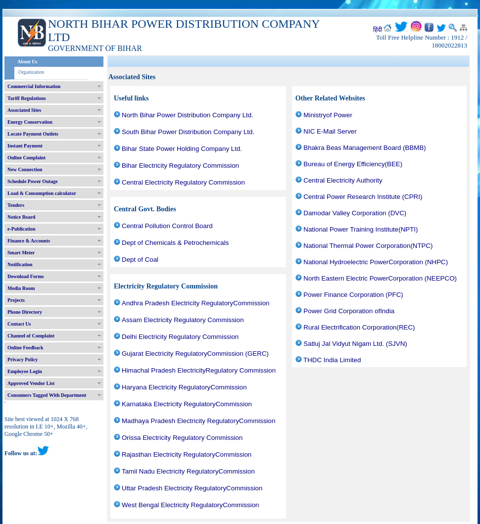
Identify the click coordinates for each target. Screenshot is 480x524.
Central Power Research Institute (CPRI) (362, 196)
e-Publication (21, 229)
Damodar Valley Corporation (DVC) (354, 213)
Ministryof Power (327, 115)
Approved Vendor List (30, 383)
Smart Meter (21, 252)
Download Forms (25, 276)
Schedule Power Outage (32, 181)
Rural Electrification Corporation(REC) (359, 327)
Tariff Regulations (26, 98)
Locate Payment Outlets (32, 134)
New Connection (24, 169)
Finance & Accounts (28, 240)
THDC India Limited (332, 360)
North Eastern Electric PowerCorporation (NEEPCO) (380, 278)
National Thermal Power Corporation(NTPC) (367, 245)
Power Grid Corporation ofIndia (348, 311)
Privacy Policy (22, 359)
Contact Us (19, 324)
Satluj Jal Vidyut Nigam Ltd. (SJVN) (355, 343)
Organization (31, 72)
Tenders (15, 205)
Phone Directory (24, 312)
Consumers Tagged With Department (46, 395)
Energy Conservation (29, 122)
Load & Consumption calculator (41, 193)
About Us (27, 61)
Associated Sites (24, 110)
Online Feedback (25, 347)
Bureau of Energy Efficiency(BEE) (352, 164)
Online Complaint (26, 157)
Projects (16, 300)
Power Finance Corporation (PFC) (353, 294)
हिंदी (377, 29)
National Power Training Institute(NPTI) (360, 229)
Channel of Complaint (30, 335)
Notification (20, 264)
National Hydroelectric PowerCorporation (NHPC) (375, 262)
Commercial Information (33, 86)
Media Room (21, 288)
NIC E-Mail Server (329, 131)
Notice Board (21, 217)
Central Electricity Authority (342, 180)
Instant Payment (25, 145)
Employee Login (24, 371)
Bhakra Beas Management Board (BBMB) (364, 147)
